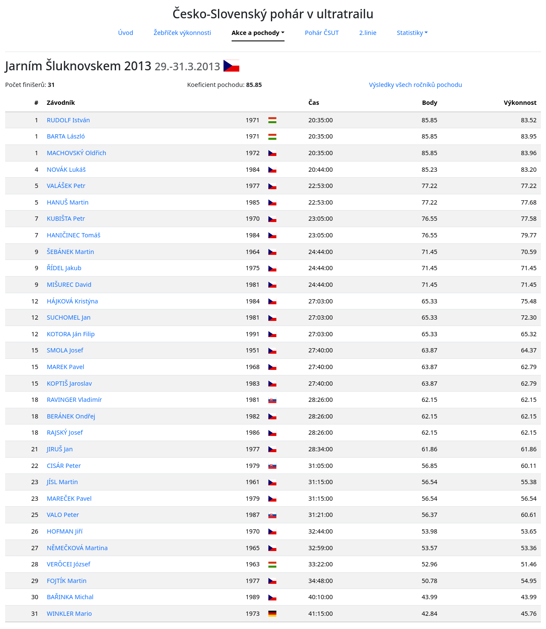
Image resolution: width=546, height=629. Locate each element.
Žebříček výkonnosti (182, 33)
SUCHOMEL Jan (69, 317)
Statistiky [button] (410, 33)
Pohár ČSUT (322, 33)
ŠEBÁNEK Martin (70, 252)
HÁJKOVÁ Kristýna (72, 301)
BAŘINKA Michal (70, 597)
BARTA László (66, 136)
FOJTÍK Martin (67, 581)
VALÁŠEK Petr (66, 186)
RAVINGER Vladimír (74, 399)
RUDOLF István (68, 120)
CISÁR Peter (64, 466)
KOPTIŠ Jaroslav (69, 383)
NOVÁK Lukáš (66, 169)
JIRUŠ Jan (60, 449)
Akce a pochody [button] (255, 33)
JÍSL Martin (62, 482)
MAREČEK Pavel (69, 498)
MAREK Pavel (65, 367)
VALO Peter (63, 515)
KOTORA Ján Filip (71, 334)
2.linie (367, 33)
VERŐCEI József (68, 564)
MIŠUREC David (69, 284)
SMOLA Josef (65, 350)
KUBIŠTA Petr (66, 218)
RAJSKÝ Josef (65, 432)
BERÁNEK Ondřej (71, 416)
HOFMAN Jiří (65, 531)
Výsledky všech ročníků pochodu (415, 85)
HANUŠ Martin (68, 202)
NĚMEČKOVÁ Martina (77, 548)
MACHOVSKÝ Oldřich (76, 153)
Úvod (125, 33)
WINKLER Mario (69, 613)
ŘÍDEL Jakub (64, 268)
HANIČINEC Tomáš (74, 235)
